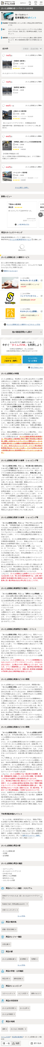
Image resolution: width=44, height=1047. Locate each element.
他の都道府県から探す (22, 332)
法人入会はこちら (37, 367)
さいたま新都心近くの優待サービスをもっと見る (23, 324)
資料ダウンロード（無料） (32, 835)
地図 (17, 1043)
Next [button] (40, 214)
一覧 (8, 1043)
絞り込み (35, 1043)
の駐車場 (17, 1037)
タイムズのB (5, 1037)
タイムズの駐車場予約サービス (20, 239)
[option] (22, 213)
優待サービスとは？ (11, 271)
